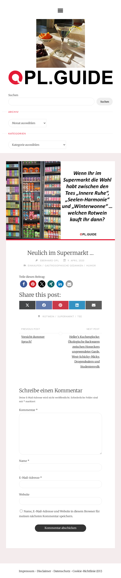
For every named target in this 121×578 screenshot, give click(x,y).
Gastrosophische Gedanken (64, 265)
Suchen (13, 95)
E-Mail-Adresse (30, 477)
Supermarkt (66, 316)
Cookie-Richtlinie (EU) (87, 571)
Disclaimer (44, 571)
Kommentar (28, 410)
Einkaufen (35, 265)
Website (24, 494)
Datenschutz (62, 571)
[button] (23, 283)
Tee (79, 316)
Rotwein (48, 316)
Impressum (26, 571)
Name (24, 461)
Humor (91, 265)
